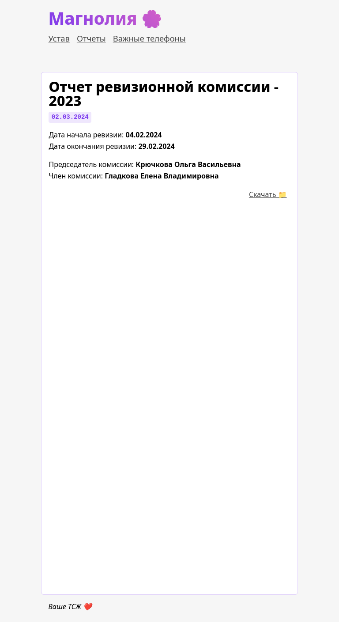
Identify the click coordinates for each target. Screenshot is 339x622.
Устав (58, 38)
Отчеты (91, 38)
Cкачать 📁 (268, 194)
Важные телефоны (149, 38)
